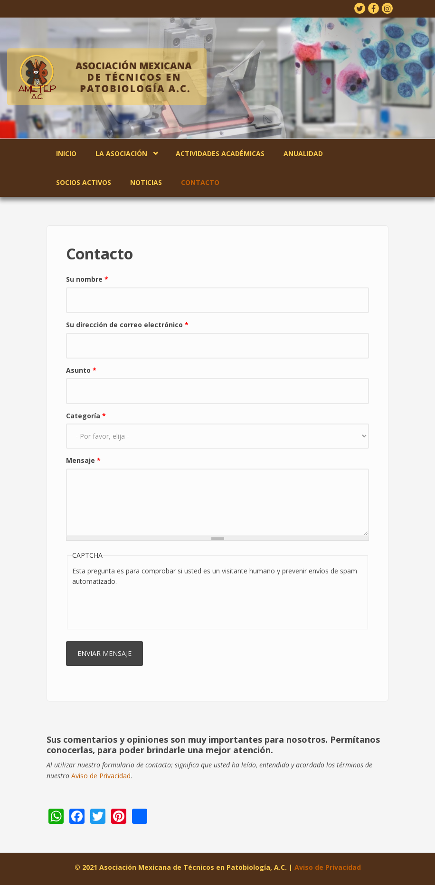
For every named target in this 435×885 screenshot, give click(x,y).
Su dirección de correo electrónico (127, 324)
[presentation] (144, 605)
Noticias (146, 182)
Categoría (86, 415)
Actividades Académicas (220, 153)
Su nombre (87, 279)
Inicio (66, 153)
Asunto (81, 370)
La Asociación (121, 153)
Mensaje (83, 460)
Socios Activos (83, 182)
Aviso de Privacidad (101, 775)
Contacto (200, 182)
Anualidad (303, 153)
